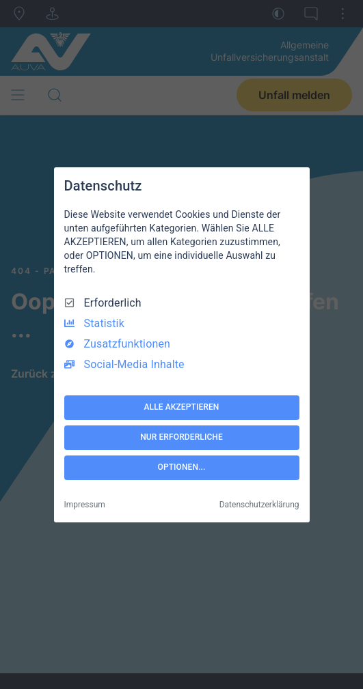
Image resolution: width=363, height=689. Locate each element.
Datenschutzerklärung (259, 505)
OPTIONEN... (182, 467)
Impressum (84, 505)
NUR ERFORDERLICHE (181, 437)
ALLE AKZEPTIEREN (181, 407)
